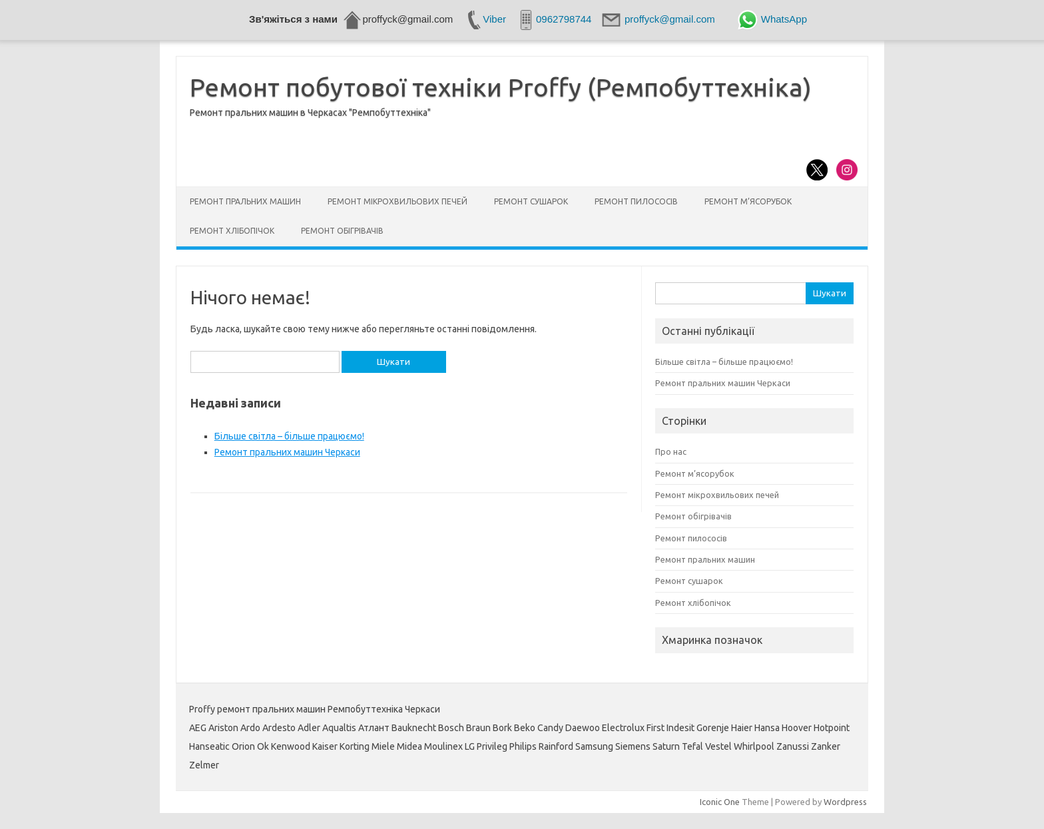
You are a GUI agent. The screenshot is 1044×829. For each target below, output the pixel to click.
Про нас (670, 451)
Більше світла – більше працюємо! (289, 436)
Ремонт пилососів (636, 201)
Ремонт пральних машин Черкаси (287, 452)
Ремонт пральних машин (245, 201)
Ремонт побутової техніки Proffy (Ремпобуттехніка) (501, 87)
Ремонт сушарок (531, 201)
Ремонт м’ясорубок (748, 201)
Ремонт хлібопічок (232, 230)
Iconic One (720, 801)
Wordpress (845, 801)
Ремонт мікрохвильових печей (397, 201)
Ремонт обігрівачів (342, 230)
